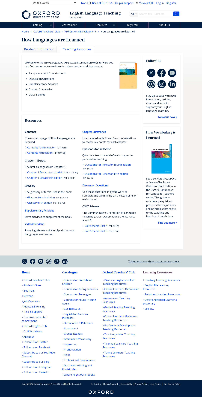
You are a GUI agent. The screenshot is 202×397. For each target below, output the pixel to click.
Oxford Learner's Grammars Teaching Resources (120, 318)
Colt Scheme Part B (96, 231)
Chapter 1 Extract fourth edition (46, 172)
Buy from (29, 290)
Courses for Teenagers (78, 294)
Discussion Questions (95, 185)
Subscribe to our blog (36, 361)
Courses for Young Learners (81, 289)
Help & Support (33, 311)
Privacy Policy (141, 384)
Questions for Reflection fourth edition (107, 164)
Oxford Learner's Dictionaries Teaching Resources (121, 291)
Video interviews (34, 224)
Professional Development (79, 360)
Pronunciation (72, 349)
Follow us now (166, 117)
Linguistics (70, 344)
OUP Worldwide (33, 331)
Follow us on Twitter (36, 342)
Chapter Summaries (94, 132)
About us (29, 337)
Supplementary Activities (39, 210)
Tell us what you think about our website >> (154, 261)
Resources (101, 25)
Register (171, 3)
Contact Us (96, 384)
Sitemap (28, 296)
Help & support (124, 3)
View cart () (145, 3)
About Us (164, 25)
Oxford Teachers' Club (37, 280)
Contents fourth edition (41, 147)
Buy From (132, 25)
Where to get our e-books (79, 374)
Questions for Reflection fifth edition (106, 174)
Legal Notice (155, 384)
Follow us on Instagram (37, 367)
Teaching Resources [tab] (77, 49)
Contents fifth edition (40, 152)
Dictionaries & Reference (78, 323)
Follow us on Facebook (37, 347)
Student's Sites (32, 285)
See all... (149, 308)
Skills (67, 355)
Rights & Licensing (34, 306)
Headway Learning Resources (162, 280)
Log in (160, 3)
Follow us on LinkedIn (36, 372)
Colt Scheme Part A (96, 226)
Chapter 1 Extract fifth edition (45, 178)
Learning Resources (157, 272)
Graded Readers (73, 333)
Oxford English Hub (35, 326)
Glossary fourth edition (41, 197)
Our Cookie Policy (172, 384)
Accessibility (126, 384)
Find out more (166, 222)
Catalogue (69, 272)
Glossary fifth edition (40, 202)
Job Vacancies (32, 301)
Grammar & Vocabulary (77, 339)
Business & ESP (73, 308)
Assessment (69, 25)
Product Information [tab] (39, 49)
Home (26, 272)
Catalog (37, 25)
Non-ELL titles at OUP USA (97, 3)
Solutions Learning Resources (162, 294)
